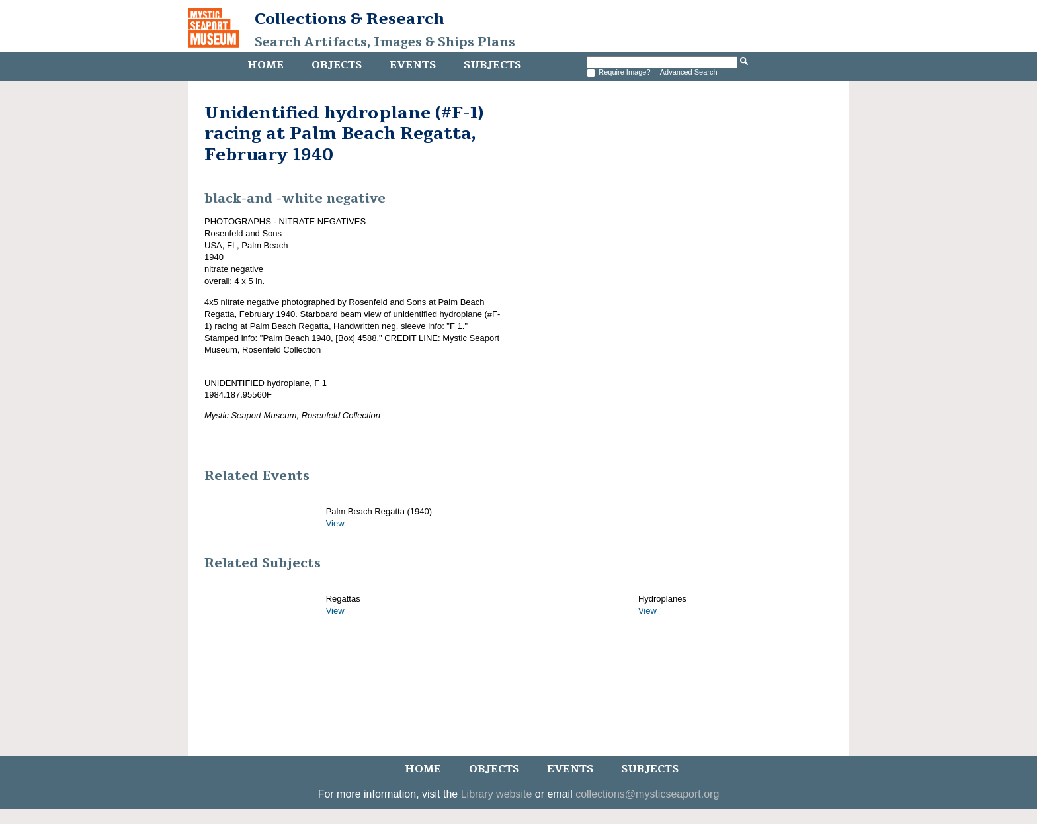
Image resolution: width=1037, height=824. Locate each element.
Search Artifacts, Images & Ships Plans (385, 42)
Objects (336, 65)
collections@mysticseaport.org (647, 794)
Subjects (492, 65)
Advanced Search (689, 72)
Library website (496, 794)
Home (265, 65)
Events (413, 65)
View (335, 523)
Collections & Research (349, 18)
